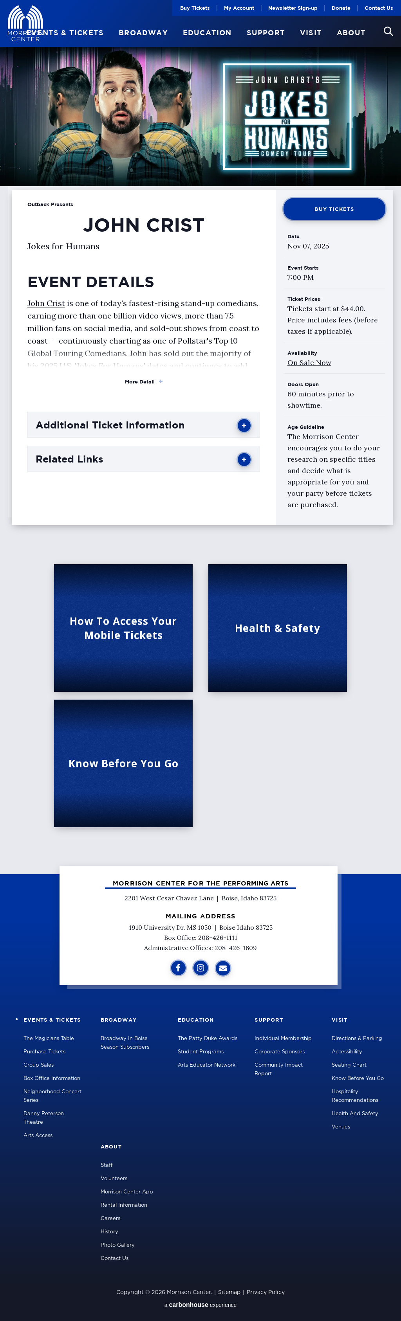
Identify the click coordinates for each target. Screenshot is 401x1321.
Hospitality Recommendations (355, 1096)
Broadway (143, 32)
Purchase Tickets (44, 1052)
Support (266, 32)
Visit (311, 32)
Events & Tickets (65, 32)
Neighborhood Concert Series (52, 1096)
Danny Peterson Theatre (43, 1118)
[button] (388, 31)
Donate (341, 8)
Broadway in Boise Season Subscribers (125, 1043)
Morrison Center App (127, 1192)
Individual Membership (283, 1038)
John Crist (46, 303)
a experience (200, 1304)
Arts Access (37, 1135)
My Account (239, 8)
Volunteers (114, 1178)
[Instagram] (200, 968)
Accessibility (347, 1052)
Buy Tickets (195, 8)
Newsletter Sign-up (293, 8)
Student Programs (201, 1052)
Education (207, 32)
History (109, 1232)
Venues (341, 1127)
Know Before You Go (358, 1078)
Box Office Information (51, 1078)
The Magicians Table (48, 1038)
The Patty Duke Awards (207, 1038)
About (351, 32)
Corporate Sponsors (280, 1052)
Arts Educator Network (206, 1065)
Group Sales (38, 1065)
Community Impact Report (279, 1069)
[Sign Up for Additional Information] (223, 968)
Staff (107, 1165)
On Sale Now (309, 362)
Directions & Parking (357, 1038)
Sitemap (229, 1292)
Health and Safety (355, 1113)
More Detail (140, 381)
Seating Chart (349, 1065)
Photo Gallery (118, 1245)
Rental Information (124, 1205)
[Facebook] (178, 968)
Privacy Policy (266, 1292)
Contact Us (379, 8)
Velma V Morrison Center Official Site (25, 23)
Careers (110, 1218)
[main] (200, 437)
